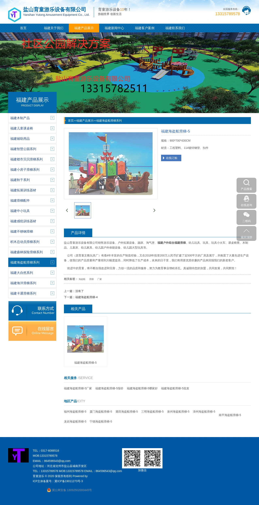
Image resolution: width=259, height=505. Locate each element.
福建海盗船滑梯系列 (109, 120)
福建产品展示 (84, 28)
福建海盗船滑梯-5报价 (109, 388)
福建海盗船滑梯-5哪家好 (142, 388)
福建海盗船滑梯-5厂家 (78, 388)
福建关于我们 (53, 28)
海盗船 (82, 279)
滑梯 (91, 279)
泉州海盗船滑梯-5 (178, 411)
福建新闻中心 (114, 28)
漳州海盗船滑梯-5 (204, 411)
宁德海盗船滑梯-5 (101, 421)
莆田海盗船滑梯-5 (127, 411)
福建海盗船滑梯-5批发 (175, 388)
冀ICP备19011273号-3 (68, 481)
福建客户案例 (144, 28)
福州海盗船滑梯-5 (75, 411)
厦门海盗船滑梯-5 (101, 411)
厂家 (99, 279)
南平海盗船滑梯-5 (230, 415)
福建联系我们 (175, 28)
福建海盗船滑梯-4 (86, 297)
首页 (23, 28)
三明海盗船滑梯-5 (152, 411)
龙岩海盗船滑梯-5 (75, 421)
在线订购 (171, 158)
